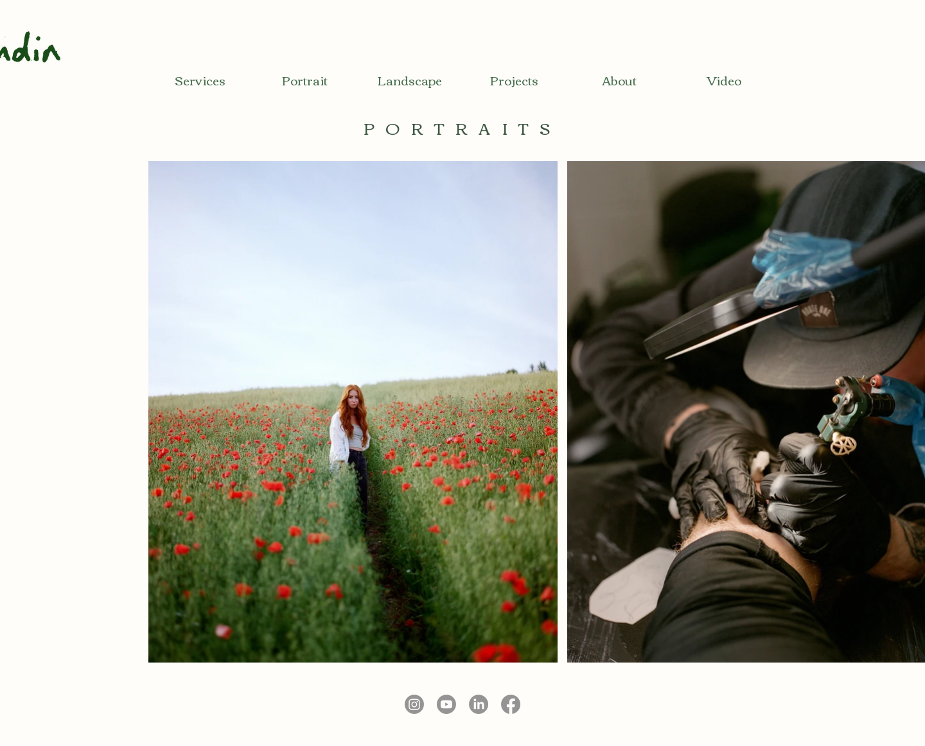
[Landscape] (409, 80)
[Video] (723, 80)
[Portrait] (304, 80)
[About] (619, 80)
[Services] (200, 80)
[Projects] (514, 80)
